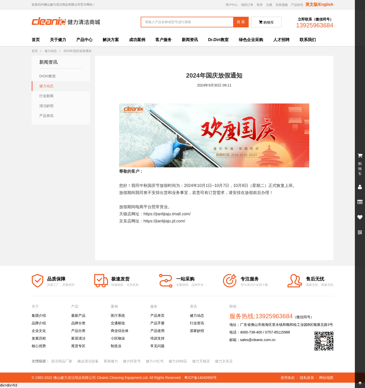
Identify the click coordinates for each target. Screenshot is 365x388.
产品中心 (84, 40)
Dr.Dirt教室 (218, 40)
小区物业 (118, 338)
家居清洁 (78, 338)
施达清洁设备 (88, 361)
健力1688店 (178, 361)
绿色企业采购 (251, 40)
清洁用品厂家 (61, 361)
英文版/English (319, 4)
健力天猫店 (201, 361)
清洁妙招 (46, 106)
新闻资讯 (190, 40)
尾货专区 (78, 346)
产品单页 (157, 315)
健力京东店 (224, 361)
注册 (269, 5)
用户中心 (232, 5)
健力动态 (51, 51)
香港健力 (111, 361)
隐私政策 (307, 378)
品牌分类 (78, 323)
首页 (36, 40)
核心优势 (39, 346)
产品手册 (157, 323)
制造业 (116, 346)
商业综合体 (120, 331)
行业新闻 (46, 96)
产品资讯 (46, 116)
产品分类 (78, 331)
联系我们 (308, 40)
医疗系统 (118, 315)
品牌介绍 (39, 323)
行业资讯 (197, 323)
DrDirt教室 (47, 76)
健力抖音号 (132, 361)
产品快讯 (297, 5)
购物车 (266, 22)
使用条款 (288, 378)
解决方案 (111, 40)
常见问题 (157, 346)
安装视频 (282, 5)
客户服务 (163, 40)
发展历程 (39, 338)
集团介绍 (39, 315)
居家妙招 (197, 331)
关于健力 (58, 40)
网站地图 (326, 378)
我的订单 (247, 5)
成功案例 (137, 40)
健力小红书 (154, 361)
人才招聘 (281, 40)
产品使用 (157, 331)
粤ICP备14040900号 (200, 378)
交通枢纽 (118, 323)
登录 (260, 5)
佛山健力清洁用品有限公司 (74, 378)
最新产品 (78, 315)
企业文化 (39, 331)
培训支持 (157, 338)
